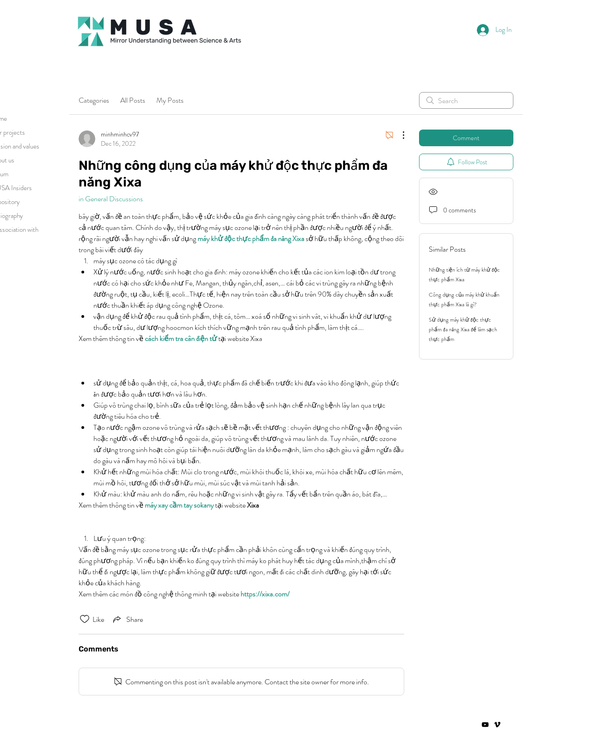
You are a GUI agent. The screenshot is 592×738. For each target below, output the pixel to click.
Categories (94, 100)
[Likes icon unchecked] (85, 619)
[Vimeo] (497, 724)
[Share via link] (127, 619)
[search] (466, 100)
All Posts (132, 100)
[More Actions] (398, 135)
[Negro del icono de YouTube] (485, 724)
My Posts (170, 100)
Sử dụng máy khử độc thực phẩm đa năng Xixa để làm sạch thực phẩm (463, 329)
